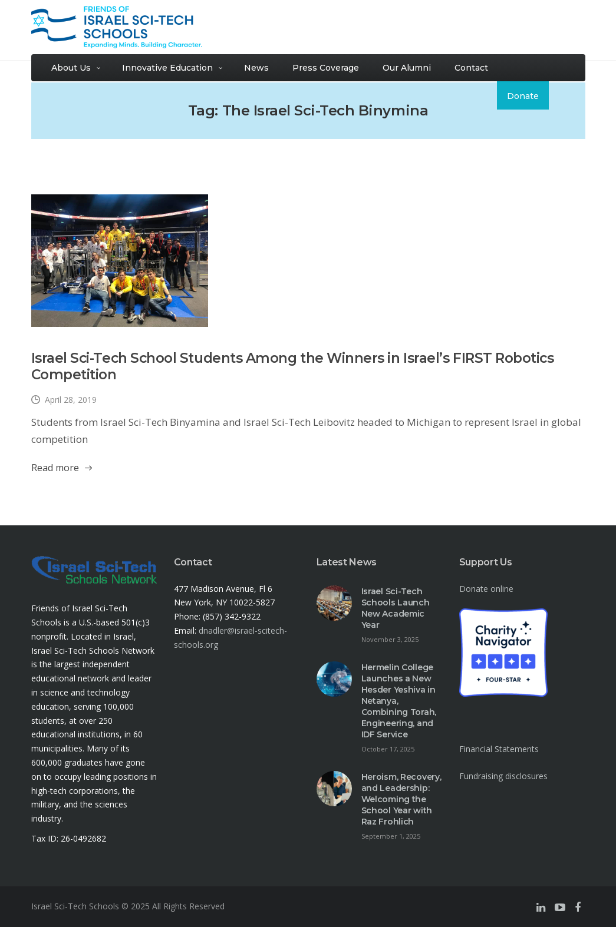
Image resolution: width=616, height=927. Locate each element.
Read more (55, 467)
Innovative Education (167, 67)
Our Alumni (407, 67)
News (256, 67)
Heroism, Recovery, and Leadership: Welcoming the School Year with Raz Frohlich (401, 799)
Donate (523, 96)
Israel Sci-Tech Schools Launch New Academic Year (395, 608)
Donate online (486, 588)
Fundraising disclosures (503, 776)
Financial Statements (499, 748)
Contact (471, 67)
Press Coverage (325, 67)
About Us (71, 67)
